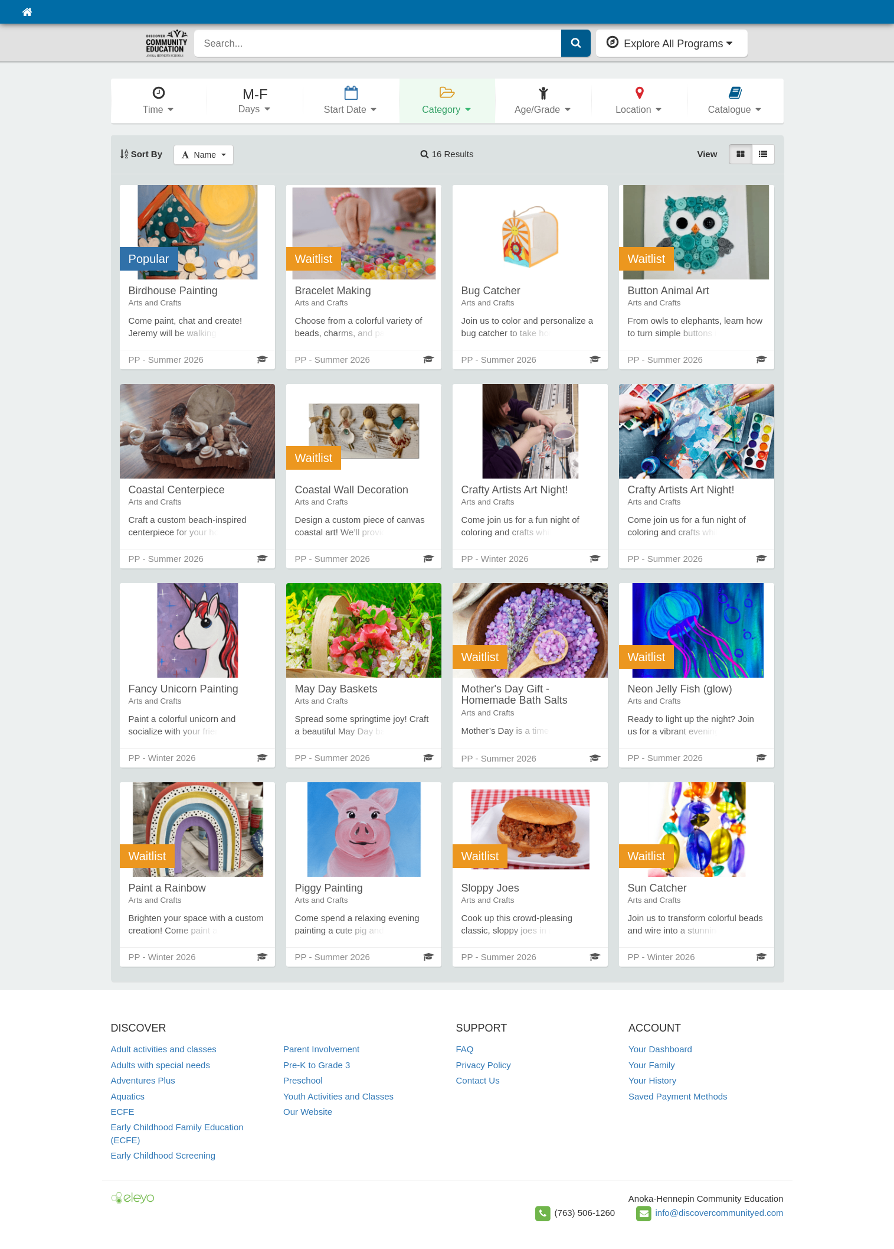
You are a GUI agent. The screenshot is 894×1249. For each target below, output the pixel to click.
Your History (652, 1080)
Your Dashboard (660, 1049)
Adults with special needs (160, 1065)
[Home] (27, 12)
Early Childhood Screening (163, 1155)
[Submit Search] (576, 43)
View (707, 154)
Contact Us (478, 1080)
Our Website (307, 1112)
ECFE (123, 1112)
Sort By (141, 154)
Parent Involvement (321, 1049)
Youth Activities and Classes (338, 1096)
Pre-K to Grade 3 (316, 1065)
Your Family (651, 1065)
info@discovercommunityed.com (720, 1213)
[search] (378, 43)
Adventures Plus (143, 1080)
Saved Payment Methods (678, 1096)
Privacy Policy (483, 1065)
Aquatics (128, 1096)
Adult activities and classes (164, 1049)
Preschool (303, 1080)
